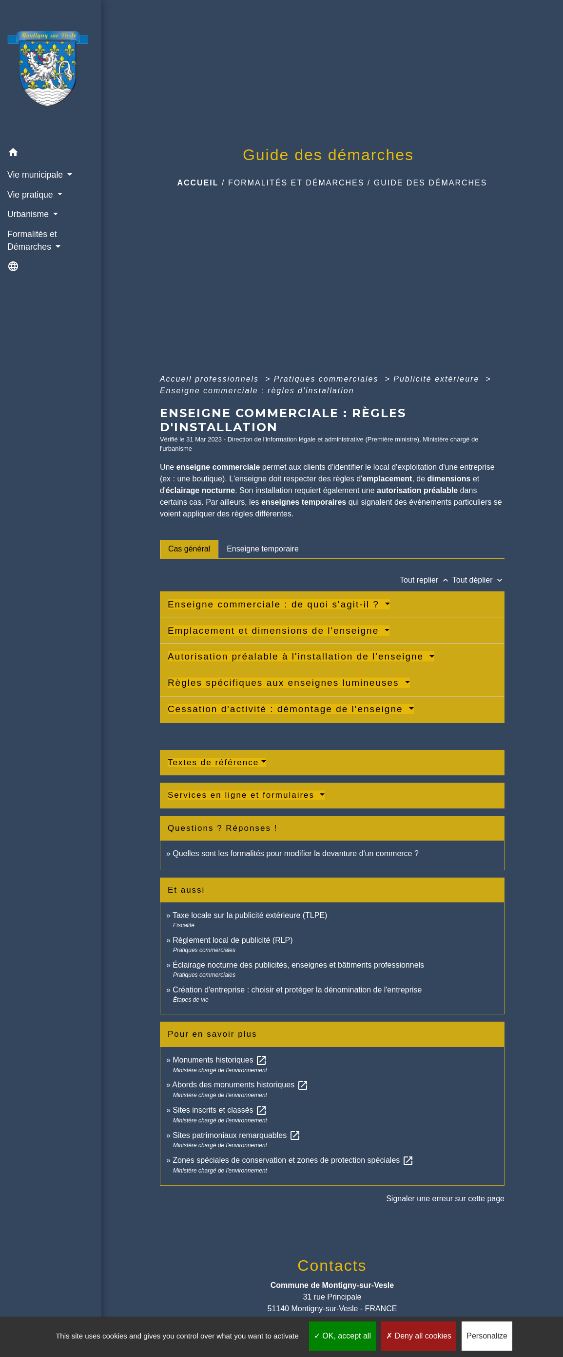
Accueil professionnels (211, 379)
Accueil (197, 183)
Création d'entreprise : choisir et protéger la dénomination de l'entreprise (297, 990)
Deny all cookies (418, 1336)
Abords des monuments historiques (240, 1085)
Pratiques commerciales (328, 379)
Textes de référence (213, 762)
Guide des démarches (430, 183)
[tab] (189, 549)
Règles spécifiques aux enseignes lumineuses (285, 683)
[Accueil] (50, 71)
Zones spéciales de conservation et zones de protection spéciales (293, 1160)
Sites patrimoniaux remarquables (236, 1135)
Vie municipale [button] (36, 175)
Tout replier (426, 580)
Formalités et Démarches (296, 183)
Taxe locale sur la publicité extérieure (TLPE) (250, 915)
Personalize (486, 1336)
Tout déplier (478, 580)
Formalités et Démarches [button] (32, 240)
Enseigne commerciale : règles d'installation (257, 390)
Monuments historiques (220, 1060)
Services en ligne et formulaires (243, 795)
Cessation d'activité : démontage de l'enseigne (287, 709)
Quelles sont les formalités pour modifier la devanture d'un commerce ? (296, 853)
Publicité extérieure (438, 379)
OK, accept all (342, 1336)
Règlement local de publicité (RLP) (232, 940)
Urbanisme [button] (29, 214)
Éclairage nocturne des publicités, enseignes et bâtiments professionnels (298, 965)
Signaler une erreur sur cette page (445, 1198)
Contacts (332, 1265)
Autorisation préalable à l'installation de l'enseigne (297, 656)
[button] (50, 154)
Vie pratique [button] (31, 195)
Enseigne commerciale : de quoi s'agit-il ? (275, 604)
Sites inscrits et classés (220, 1110)
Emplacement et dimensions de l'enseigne (275, 630)
